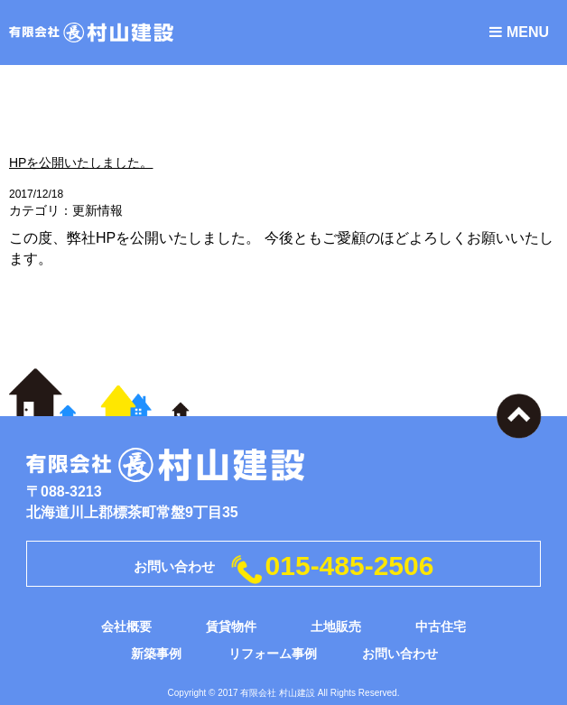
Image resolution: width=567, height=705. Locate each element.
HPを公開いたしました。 (81, 162)
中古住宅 (440, 626)
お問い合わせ (400, 653)
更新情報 (97, 210)
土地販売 (336, 626)
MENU (519, 32)
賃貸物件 (231, 626)
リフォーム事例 (272, 653)
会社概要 (126, 626)
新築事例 (156, 653)
